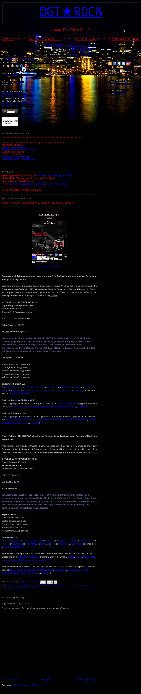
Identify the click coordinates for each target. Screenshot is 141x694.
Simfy (25, 423)
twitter (77, 387)
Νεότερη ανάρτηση (10, 679)
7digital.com (58, 420)
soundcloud (29, 390)
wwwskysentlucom (34, 387)
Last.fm (35, 423)
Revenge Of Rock (21, 588)
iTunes (9, 420)
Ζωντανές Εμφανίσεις (43, 585)
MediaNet (6, 423)
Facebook (51, 387)
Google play (33, 406)
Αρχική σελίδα (9, 59)
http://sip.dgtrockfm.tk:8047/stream (17, 96)
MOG (84, 420)
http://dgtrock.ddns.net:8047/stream (18, 105)
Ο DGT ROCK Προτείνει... (78, 585)
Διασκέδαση (27, 585)
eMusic (23, 406)
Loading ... (19, 82)
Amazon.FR (28, 420)
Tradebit (93, 420)
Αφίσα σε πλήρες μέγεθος (49, 266)
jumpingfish (45, 390)
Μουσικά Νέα (59, 585)
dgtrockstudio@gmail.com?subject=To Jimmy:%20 (37, 184)
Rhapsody (17, 423)
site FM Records (67, 403)
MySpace (65, 387)
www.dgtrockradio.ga (80, 54)
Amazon (17, 420)
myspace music (73, 420)
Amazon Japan (69, 406)
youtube (16, 390)
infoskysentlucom (19, 393)
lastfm (58, 390)
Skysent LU (35, 588)
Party (10, 588)
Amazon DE (83, 406)
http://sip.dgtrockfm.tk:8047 (14, 94)
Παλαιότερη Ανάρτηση (87, 679)
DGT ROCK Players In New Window (18, 75)
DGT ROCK (54, 45)
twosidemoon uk (12, 387)
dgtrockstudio (120, 93)
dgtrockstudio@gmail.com (126, 84)
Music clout (79, 390)
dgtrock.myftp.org (81, 49)
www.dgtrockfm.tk (81, 45)
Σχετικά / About (27, 59)
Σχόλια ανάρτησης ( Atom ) (26, 685)
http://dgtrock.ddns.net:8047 (14, 103)
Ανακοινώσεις (15, 585)
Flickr (68, 390)
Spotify (38, 420)
